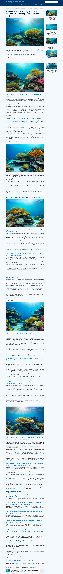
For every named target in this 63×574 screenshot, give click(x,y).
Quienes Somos (38, 4)
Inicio (22, 4)
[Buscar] (57, 1)
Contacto (32, 4)
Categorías (27, 4)
